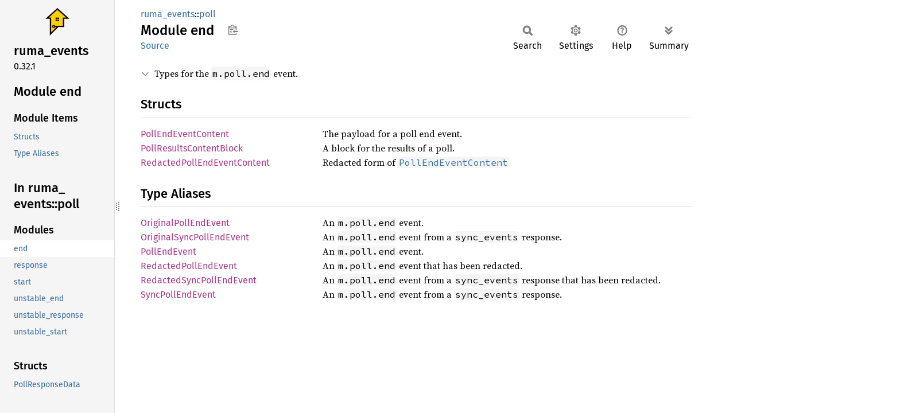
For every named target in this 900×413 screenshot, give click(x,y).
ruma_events (168, 14)
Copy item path (232, 30)
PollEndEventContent (185, 133)
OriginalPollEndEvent (185, 222)
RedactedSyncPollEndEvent (199, 280)
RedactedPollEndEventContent (205, 162)
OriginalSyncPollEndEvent (195, 237)
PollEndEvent (168, 251)
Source (155, 45)
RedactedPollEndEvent (189, 265)
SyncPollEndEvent (178, 294)
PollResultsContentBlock (192, 148)
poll (207, 14)
